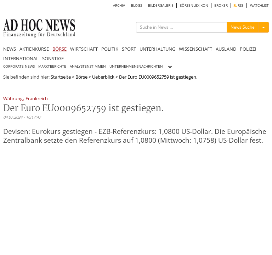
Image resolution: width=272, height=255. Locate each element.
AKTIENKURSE (34, 49)
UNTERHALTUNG (157, 49)
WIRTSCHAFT (84, 49)
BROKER (221, 5)
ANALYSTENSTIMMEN (88, 66)
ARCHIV (119, 5)
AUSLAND (226, 49)
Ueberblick (103, 77)
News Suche (243, 27)
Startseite (61, 77)
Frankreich (37, 99)
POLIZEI (248, 49)
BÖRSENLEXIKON (194, 5)
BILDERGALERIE (161, 5)
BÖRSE (59, 49)
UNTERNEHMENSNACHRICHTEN (136, 66)
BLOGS (136, 5)
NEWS (9, 49)
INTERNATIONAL (21, 58)
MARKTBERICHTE (52, 66)
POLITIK (109, 49)
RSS (238, 5)
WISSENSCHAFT (195, 49)
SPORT (129, 49)
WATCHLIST (259, 5)
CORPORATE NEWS (19, 66)
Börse (81, 77)
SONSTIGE (53, 58)
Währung (13, 99)
